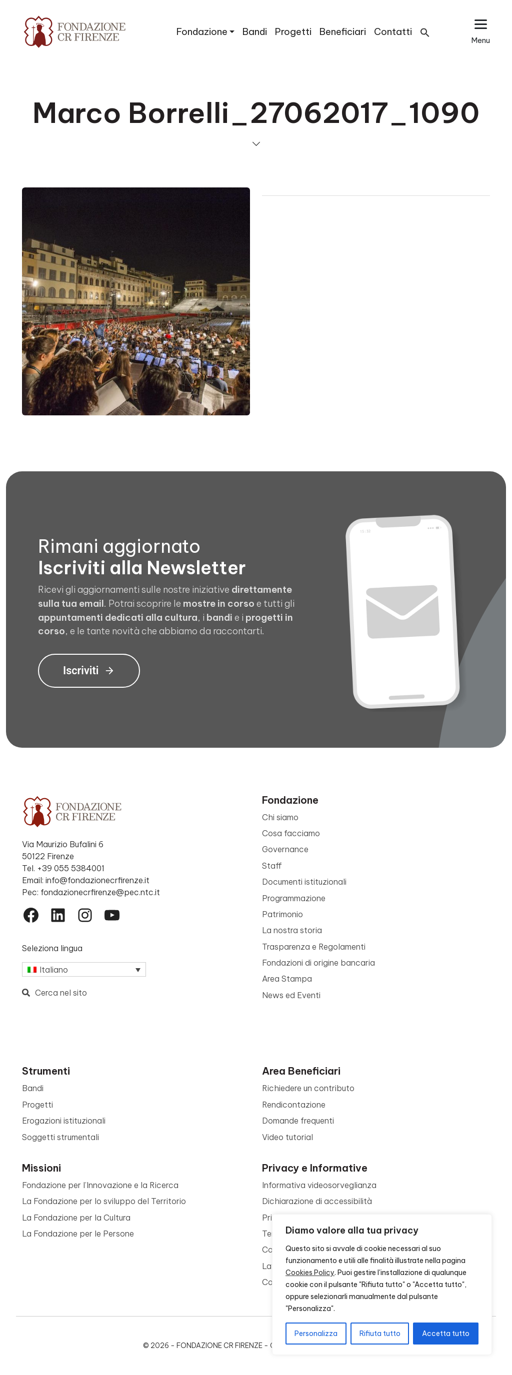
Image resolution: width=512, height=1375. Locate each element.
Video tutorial (287, 1137)
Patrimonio (282, 914)
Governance (285, 849)
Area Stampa (287, 979)
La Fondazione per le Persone (78, 1234)
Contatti (393, 31)
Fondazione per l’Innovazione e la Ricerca (100, 1185)
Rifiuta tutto (380, 1333)
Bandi (254, 31)
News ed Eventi (291, 995)
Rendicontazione (294, 1105)
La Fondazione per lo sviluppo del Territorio (104, 1201)
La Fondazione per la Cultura (76, 1218)
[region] (382, 1284)
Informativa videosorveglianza (319, 1185)
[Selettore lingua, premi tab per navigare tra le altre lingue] (84, 969)
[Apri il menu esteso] (481, 31)
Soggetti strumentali (60, 1137)
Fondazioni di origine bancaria (318, 963)
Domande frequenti (298, 1121)
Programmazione (294, 898)
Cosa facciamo (291, 833)
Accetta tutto (446, 1333)
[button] (425, 31)
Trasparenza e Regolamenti (314, 947)
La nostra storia (292, 930)
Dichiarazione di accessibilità (317, 1201)
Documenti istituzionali (304, 882)
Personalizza (316, 1333)
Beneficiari (343, 31)
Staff (272, 866)
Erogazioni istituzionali (64, 1121)
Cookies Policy (310, 1272)
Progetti (293, 31)
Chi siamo (280, 817)
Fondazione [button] (202, 31)
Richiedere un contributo (308, 1088)
